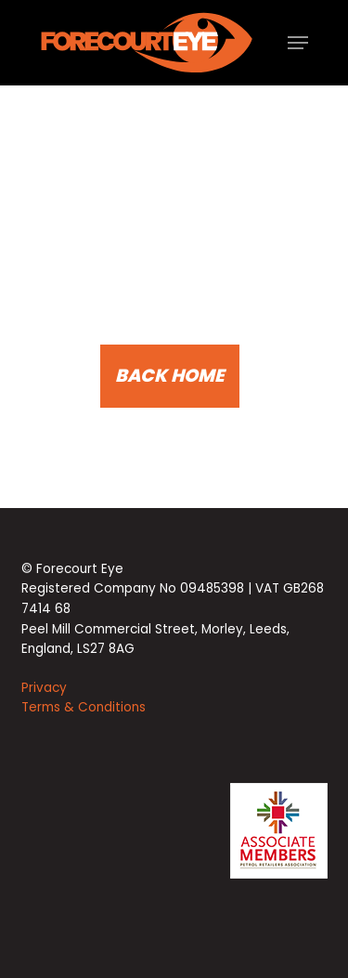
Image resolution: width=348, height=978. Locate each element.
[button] (298, 42)
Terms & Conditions (83, 707)
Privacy (44, 688)
